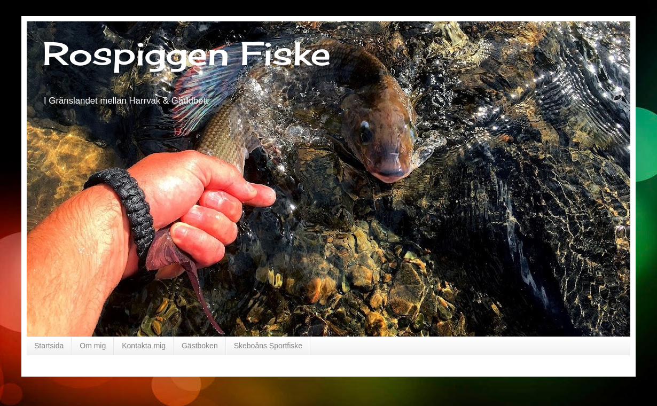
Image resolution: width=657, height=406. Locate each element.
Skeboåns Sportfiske (268, 345)
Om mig (93, 345)
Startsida (49, 345)
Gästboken (200, 345)
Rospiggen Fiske (187, 53)
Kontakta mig (144, 345)
